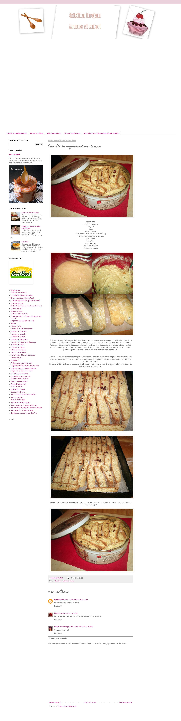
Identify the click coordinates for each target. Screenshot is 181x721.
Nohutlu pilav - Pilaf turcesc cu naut (23, 355)
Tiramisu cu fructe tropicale (20, 402)
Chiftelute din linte (17, 303)
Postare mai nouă (55, 702)
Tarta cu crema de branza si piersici (23, 394)
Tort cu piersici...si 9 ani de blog (22, 410)
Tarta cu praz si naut (18, 400)
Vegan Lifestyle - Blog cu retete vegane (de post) (101, 133)
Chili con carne (16, 308)
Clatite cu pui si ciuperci (19, 314)
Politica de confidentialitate (17, 133)
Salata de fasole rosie (18, 384)
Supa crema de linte (18, 392)
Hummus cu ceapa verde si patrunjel (23, 342)
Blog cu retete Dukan (72, 133)
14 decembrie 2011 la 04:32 (83, 627)
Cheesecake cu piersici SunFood (22, 298)
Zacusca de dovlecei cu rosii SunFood (24, 413)
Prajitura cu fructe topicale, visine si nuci (25, 366)
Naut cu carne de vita (18, 352)
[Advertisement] (24, 63)
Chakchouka (15, 290)
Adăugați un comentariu (58, 638)
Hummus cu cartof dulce (19, 339)
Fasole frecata (16, 326)
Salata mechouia (16, 387)
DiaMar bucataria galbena (63, 627)
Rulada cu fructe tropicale (20, 379)
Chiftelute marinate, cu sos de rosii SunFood (26, 306)
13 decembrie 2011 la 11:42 (78, 600)
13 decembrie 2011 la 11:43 (68, 613)
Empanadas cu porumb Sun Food (22, 321)
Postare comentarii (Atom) (67, 706)
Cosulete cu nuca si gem (30, 213)
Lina (56, 613)
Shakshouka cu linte (18, 389)
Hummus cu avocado (18, 334)
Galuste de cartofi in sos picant (21, 329)
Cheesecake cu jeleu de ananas (22, 295)
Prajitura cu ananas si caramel (21, 363)
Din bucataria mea (61, 600)
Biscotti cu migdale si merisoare (65, 581)
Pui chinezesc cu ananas (19, 373)
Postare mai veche (125, 702)
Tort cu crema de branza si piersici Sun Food (26, 408)
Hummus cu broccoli (18, 337)
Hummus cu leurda (17, 345)
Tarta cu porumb (16, 397)
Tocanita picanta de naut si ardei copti (24, 405)
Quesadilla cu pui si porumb (20, 376)
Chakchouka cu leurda (18, 293)
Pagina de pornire (36, 133)
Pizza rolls (14, 360)
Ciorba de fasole (16, 311)
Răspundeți (58, 606)
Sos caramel (14, 154)
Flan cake (25, 242)
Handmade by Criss (54, 133)
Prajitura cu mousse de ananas (21, 371)
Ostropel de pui (16, 358)
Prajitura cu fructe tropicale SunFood (23, 368)
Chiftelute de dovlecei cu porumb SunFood (25, 301)
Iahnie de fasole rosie (18, 350)
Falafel (13, 323)
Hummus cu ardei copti (19, 331)
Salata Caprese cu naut (19, 381)
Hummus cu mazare (18, 347)
